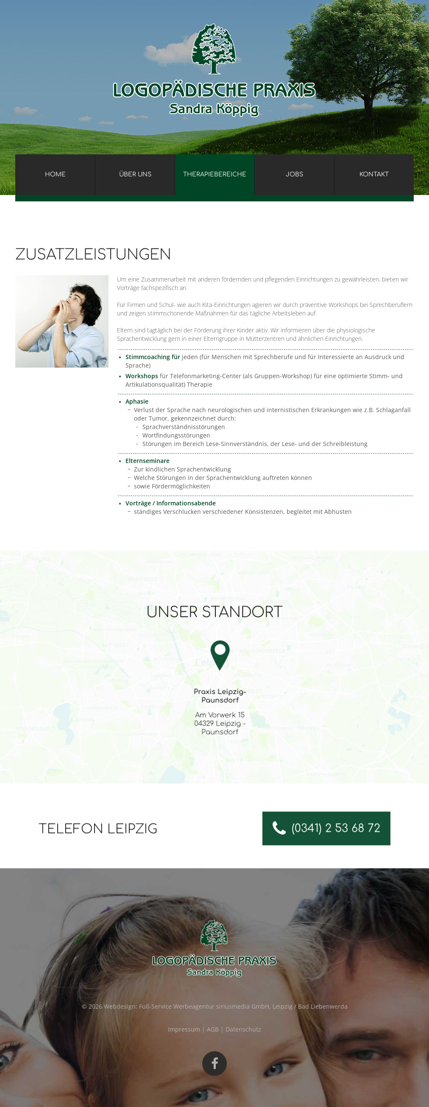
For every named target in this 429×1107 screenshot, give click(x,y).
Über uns (135, 174)
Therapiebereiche (214, 174)
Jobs (294, 174)
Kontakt (374, 174)
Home (55, 174)
